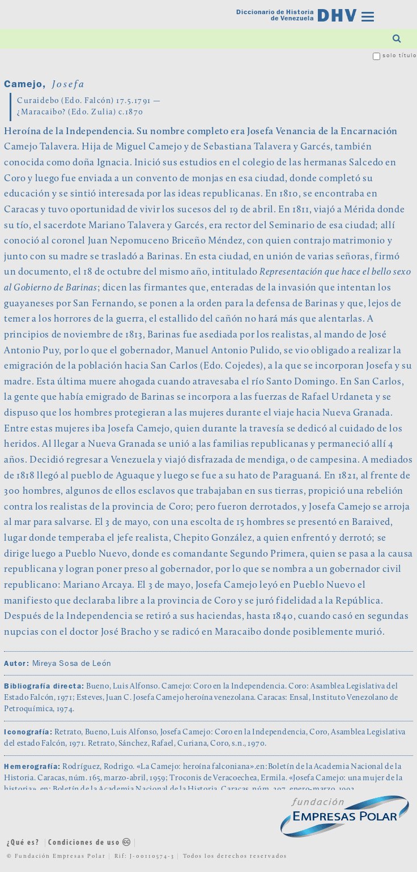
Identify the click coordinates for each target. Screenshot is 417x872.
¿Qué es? (23, 843)
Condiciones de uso (89, 843)
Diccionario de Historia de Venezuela (275, 15)
